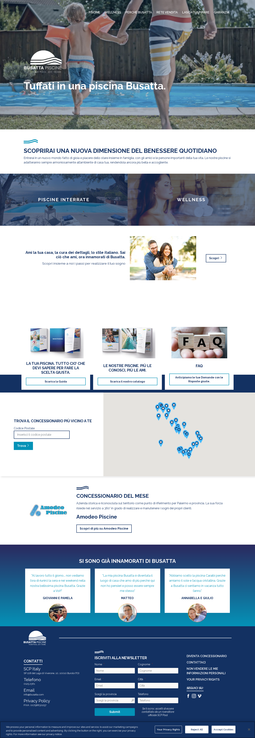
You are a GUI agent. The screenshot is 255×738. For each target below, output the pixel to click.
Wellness (112, 12)
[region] (127, 729)
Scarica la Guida (56, 381)
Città (140, 679)
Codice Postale (24, 428)
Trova (23, 446)
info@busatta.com (34, 694)
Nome (98, 664)
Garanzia (221, 12)
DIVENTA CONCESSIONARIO (207, 656)
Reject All (197, 729)
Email (98, 679)
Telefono (143, 694)
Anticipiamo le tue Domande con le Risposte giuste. (199, 379)
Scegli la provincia (106, 694)
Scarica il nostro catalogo (127, 381)
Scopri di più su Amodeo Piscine (104, 528)
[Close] (249, 729)
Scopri (216, 258)
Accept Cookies (223, 729)
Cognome (144, 664)
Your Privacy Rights (203, 679)
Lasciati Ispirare (195, 12)
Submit (114, 712)
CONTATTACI (196, 662)
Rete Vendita (167, 12)
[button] (196, 444)
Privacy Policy (37, 700)
